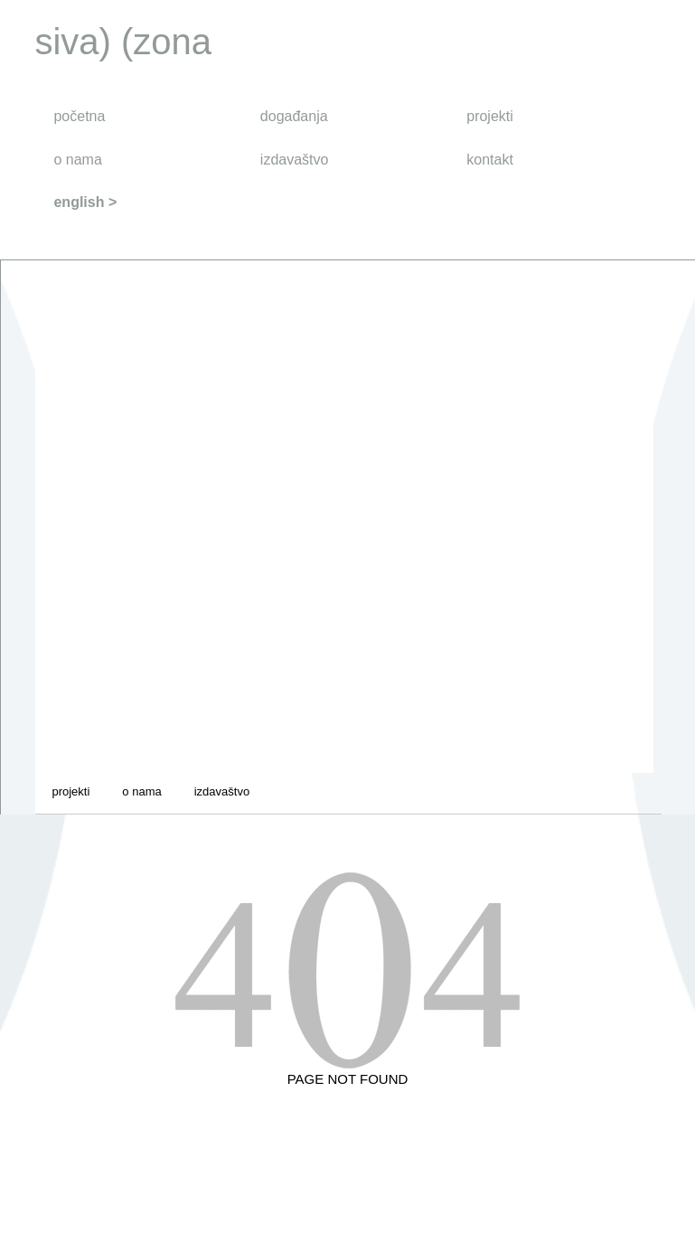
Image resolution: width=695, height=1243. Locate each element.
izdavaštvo (294, 159)
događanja (294, 116)
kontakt (489, 159)
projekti (489, 116)
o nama (77, 159)
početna (79, 116)
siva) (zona (122, 41)
